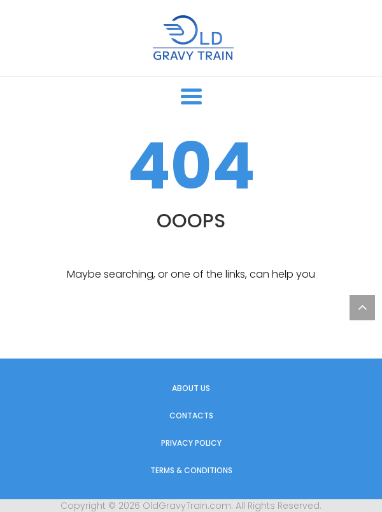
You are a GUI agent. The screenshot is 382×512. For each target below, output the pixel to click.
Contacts (191, 415)
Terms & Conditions (191, 470)
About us (191, 388)
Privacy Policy (191, 442)
